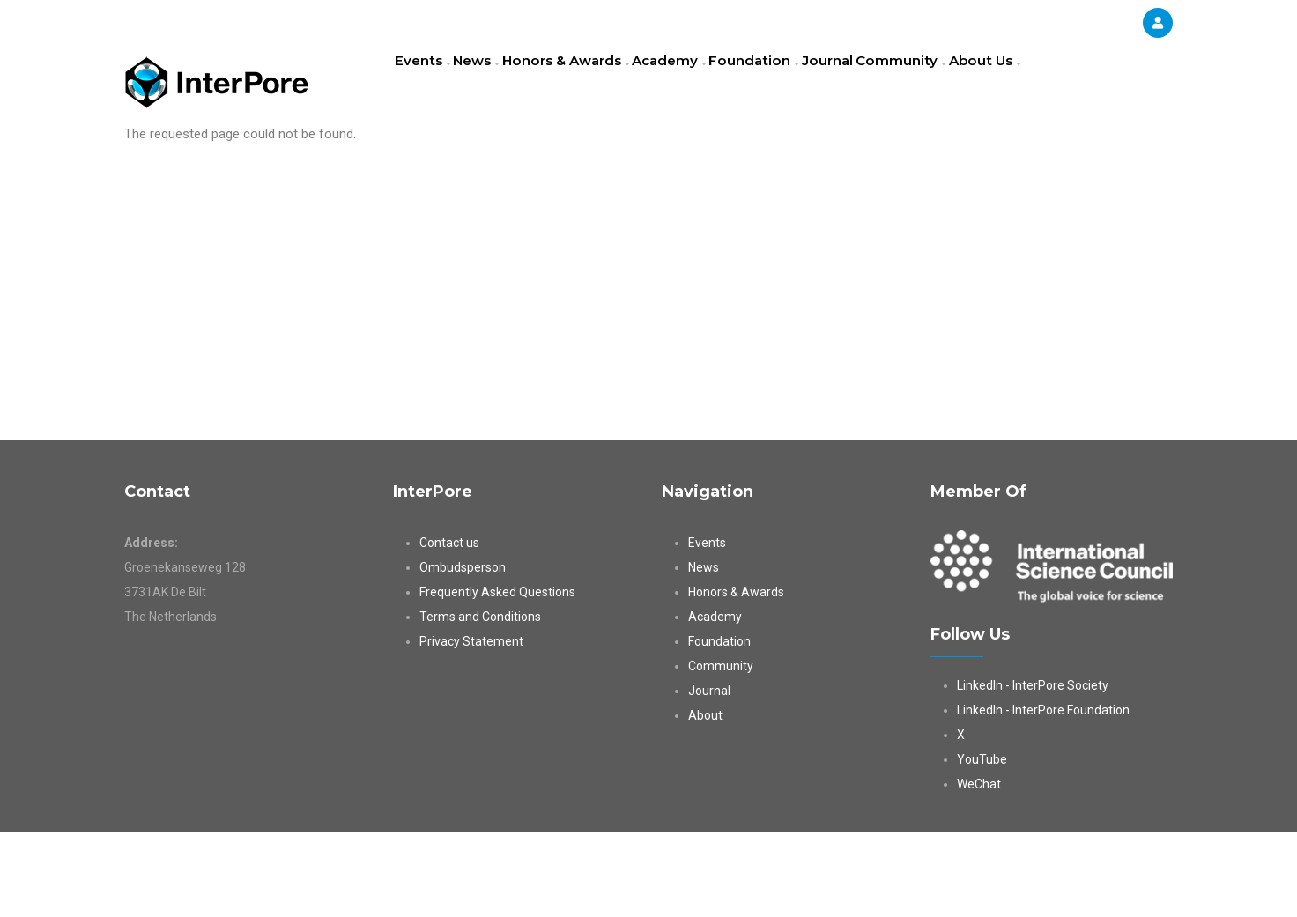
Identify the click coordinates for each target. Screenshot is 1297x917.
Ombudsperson (462, 653)
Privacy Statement (471, 727)
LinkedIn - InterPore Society (1032, 771)
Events (428, 84)
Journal (885, 84)
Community (968, 84)
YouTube (982, 845)
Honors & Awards (594, 84)
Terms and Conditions (480, 702)
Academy (706, 84)
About (705, 801)
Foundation (801, 84)
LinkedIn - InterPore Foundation (1043, 795)
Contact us (449, 628)
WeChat (979, 869)
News (493, 84)
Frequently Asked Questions (497, 677)
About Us (436, 162)
